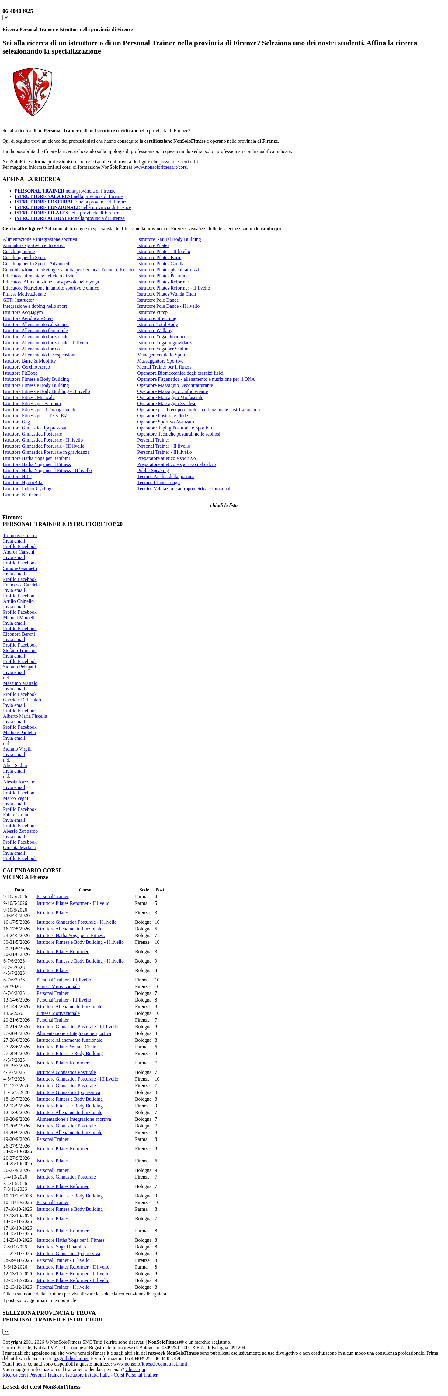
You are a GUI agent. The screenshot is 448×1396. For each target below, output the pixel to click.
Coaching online (19, 251)
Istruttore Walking (154, 330)
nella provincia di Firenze (65, 190)
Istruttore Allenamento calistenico (36, 324)
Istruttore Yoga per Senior (162, 348)
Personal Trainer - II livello (163, 446)
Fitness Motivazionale (24, 294)
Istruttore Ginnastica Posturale (32, 433)
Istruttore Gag (16, 421)
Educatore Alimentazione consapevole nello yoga (51, 281)
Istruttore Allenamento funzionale (35, 336)
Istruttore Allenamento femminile (35, 330)
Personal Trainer (153, 440)
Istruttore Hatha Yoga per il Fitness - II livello (47, 470)
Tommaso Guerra (20, 535)
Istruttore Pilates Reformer (163, 281)
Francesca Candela (21, 584)
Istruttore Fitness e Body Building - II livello (46, 391)
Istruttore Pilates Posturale (163, 275)
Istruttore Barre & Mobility (29, 360)
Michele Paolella (19, 732)
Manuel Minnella (20, 617)
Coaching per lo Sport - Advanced (36, 263)
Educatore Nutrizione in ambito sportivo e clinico (51, 287)
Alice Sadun (15, 765)
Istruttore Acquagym (23, 312)
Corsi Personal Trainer (136, 1374)
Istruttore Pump (152, 312)
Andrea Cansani (18, 551)
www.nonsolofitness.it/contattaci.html (150, 1363)
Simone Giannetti (20, 568)
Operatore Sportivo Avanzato (165, 421)
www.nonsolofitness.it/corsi (161, 167)
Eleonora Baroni (19, 634)
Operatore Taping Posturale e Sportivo (174, 427)
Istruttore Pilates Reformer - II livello (173, 287)
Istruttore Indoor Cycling (27, 488)
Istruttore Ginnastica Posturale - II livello (43, 440)
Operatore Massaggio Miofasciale (170, 397)
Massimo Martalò (20, 683)
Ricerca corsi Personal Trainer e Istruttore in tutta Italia (56, 1374)
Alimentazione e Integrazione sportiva (40, 239)
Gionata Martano (19, 847)
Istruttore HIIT (17, 476)
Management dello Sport (161, 354)
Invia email (14, 540)
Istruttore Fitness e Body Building (36, 379)
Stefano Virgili (17, 749)
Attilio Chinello (18, 601)
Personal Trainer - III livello (164, 452)
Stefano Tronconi (20, 650)
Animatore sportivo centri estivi (34, 245)
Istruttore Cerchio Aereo (26, 367)
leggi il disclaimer (71, 1358)
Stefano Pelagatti (19, 666)
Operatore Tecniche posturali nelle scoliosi (178, 433)
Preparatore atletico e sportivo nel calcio (176, 464)
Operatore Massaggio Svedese (166, 403)
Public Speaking (153, 470)
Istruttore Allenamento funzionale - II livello (46, 342)
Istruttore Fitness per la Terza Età (35, 415)
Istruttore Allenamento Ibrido (31, 348)
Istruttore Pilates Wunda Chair (166, 294)
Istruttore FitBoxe (20, 373)
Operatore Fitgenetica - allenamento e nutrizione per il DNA (196, 379)
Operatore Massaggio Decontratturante (175, 385)
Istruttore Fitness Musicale (29, 397)
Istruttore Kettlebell (22, 494)
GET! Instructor (18, 300)
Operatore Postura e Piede (162, 415)
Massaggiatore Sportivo (160, 360)
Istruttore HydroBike (23, 482)
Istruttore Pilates (153, 245)
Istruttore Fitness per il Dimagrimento (40, 409)
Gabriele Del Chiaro (23, 699)
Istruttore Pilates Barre (159, 257)
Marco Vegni (15, 798)
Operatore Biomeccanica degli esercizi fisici (180, 373)
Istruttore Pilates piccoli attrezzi (168, 269)
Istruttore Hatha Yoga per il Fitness (37, 464)
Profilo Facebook (20, 546)
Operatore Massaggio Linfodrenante (172, 391)
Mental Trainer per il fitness (164, 367)
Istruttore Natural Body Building (169, 239)
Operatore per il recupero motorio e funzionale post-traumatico (198, 409)
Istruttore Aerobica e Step (28, 318)
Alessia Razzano (19, 781)
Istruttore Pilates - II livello (163, 251)
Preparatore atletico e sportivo (166, 458)
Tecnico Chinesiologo (158, 482)
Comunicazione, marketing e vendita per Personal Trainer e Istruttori (70, 269)
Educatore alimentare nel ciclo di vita (39, 275)
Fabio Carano (16, 814)
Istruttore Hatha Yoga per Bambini (36, 458)
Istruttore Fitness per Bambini (32, 403)
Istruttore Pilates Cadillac (162, 263)
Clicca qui (135, 1369)
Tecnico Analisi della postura (165, 476)
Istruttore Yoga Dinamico (161, 336)
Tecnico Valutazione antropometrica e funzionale (184, 488)
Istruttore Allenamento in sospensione (39, 354)
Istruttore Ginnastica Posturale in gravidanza (46, 452)
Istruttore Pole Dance (158, 300)
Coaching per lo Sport (24, 257)
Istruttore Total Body (157, 324)
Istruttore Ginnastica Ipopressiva (34, 427)
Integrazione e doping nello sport (35, 306)
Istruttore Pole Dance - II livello (168, 306)
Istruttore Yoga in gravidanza (165, 342)
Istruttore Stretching (156, 318)
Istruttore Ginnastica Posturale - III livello (44, 446)
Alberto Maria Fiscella (25, 716)
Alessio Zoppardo (20, 831)
